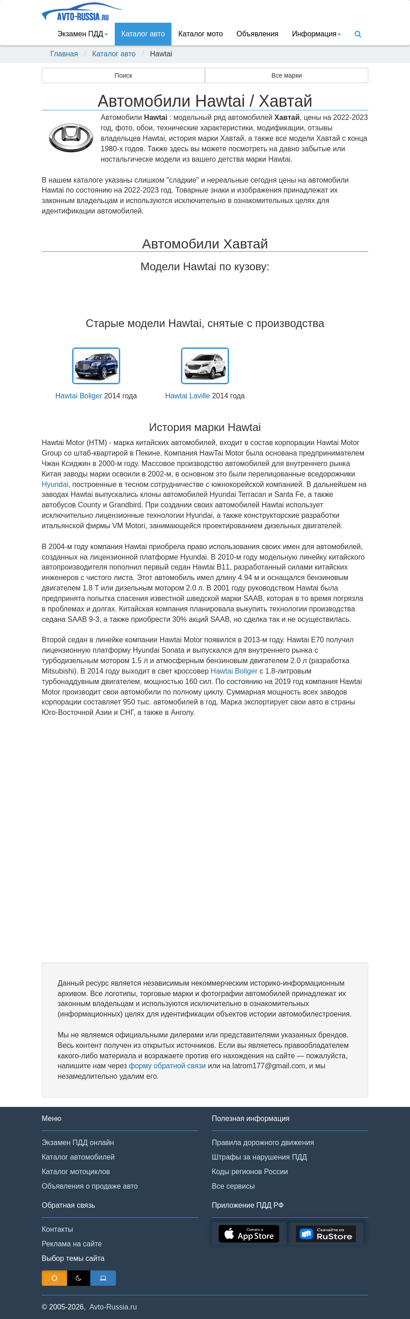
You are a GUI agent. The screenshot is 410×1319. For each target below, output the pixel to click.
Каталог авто (143, 34)
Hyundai (55, 484)
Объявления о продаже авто (90, 1186)
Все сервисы (233, 1186)
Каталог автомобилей (78, 1157)
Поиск (123, 75)
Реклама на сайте (72, 1244)
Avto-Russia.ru (113, 1307)
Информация (316, 34)
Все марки (286, 75)
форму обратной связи (167, 1066)
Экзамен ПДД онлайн (78, 1142)
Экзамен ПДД (82, 34)
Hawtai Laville (187, 396)
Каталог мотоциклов (76, 1171)
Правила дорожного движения (263, 1142)
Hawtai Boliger (78, 396)
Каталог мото (200, 34)
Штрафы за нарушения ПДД (259, 1157)
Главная (64, 54)
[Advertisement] (205, 840)
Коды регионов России (250, 1171)
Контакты (57, 1229)
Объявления (257, 34)
